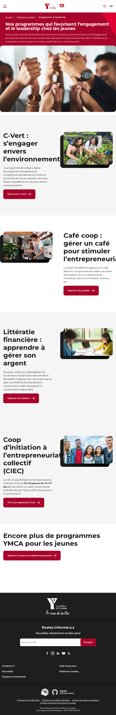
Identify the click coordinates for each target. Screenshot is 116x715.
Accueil (8, 17)
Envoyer (88, 642)
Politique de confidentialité (28, 700)
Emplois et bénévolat (14, 676)
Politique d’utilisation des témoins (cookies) (58, 703)
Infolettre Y (8, 666)
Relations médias (69, 671)
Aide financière (68, 666)
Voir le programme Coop (24, 502)
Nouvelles (7, 671)
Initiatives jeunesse (26, 17)
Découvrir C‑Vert (19, 194)
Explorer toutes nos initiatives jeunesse (32, 556)
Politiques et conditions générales (56, 700)
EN (111, 6)
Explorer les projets (81, 290)
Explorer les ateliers (21, 398)
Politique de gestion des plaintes (85, 700)
